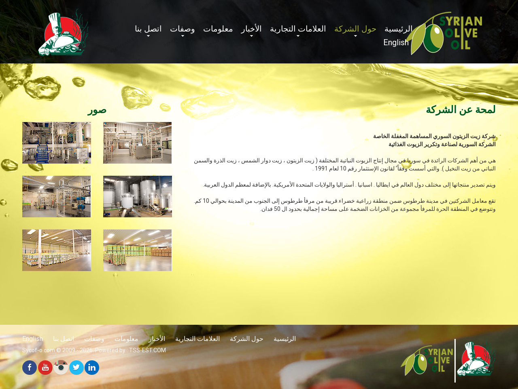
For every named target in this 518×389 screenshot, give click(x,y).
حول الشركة (355, 29)
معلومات (218, 29)
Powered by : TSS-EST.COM (130, 350)
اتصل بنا (148, 29)
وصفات (182, 29)
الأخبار (251, 29)
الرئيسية (398, 29)
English (396, 42)
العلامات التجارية (298, 29)
